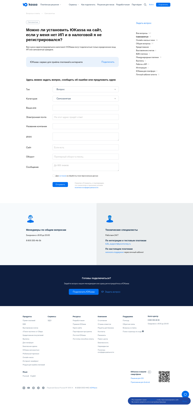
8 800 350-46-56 (154, 320)
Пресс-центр (103, 339)
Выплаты (26, 339)
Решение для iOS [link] (137, 378)
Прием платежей (29, 320)
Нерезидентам (103, 346)
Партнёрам (137, 5)
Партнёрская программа (82, 332)
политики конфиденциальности (86, 187)
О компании (102, 320)
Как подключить (88, 5)
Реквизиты (102, 335)
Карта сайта (77, 328)
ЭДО (49, 320)
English (33, 376)
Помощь (126, 320)
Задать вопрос (143, 23)
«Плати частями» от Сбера (33, 332)
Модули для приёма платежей (34, 365)
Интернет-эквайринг (31, 361)
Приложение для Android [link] (140, 382)
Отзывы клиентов (104, 324)
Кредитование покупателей (33, 335)
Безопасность (103, 343)
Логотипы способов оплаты (83, 339)
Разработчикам (123, 5)
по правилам (151, 400)
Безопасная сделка (30, 346)
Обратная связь (129, 324)
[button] (60, 184)
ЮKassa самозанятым (31, 350)
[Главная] (30, 4)
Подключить (107, 62)
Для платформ (28, 343)
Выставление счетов (30, 328)
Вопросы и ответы (130, 328)
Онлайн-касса (28, 357)
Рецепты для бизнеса (106, 328)
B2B (24, 324)
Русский (26, 376)
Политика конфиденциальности (106, 351)
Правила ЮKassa (79, 324)
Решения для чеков (105, 5)
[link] (151, 5)
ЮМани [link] (93, 388)
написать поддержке (114, 252)
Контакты (101, 332)
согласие (62, 176)
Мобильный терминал (31, 354)
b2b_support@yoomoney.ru (118, 244)
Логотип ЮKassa (79, 335)
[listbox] (86, 89)
